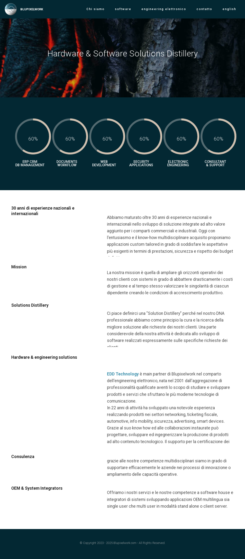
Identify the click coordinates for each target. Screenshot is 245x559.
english (229, 9)
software (123, 9)
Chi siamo (95, 9)
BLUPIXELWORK (31, 9)
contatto (204, 9)
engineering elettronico (163, 9)
